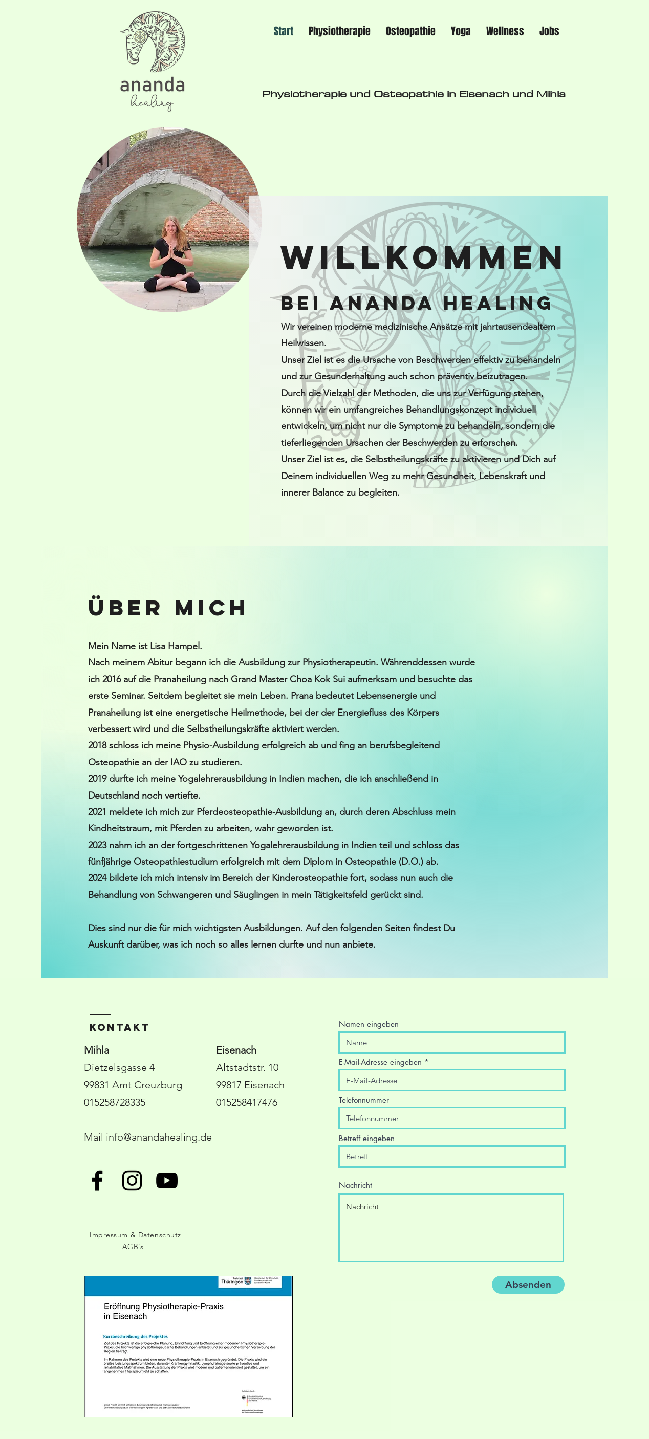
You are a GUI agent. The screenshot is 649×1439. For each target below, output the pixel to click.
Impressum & (114, 1234)
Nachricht (355, 1185)
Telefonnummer (364, 1100)
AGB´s (133, 1246)
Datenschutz (159, 1234)
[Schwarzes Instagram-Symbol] (132, 1180)
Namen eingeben (369, 1024)
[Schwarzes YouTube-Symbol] (167, 1180)
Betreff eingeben (367, 1138)
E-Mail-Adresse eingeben (380, 1062)
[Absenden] (528, 1285)
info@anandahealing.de (159, 1137)
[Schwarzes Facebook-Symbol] (97, 1180)
